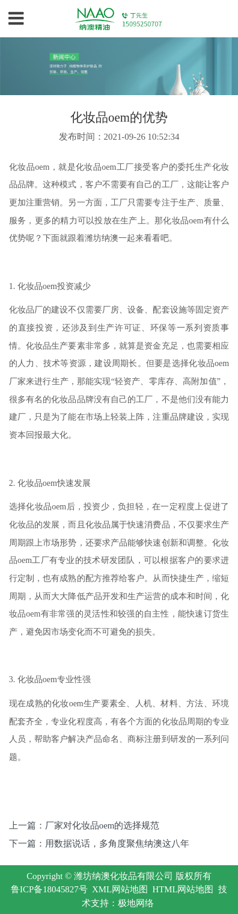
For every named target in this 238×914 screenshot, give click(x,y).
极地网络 (136, 903)
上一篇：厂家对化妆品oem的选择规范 (84, 825)
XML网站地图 (120, 889)
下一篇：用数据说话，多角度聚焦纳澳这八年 (99, 843)
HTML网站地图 (182, 889)
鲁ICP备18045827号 (49, 889)
